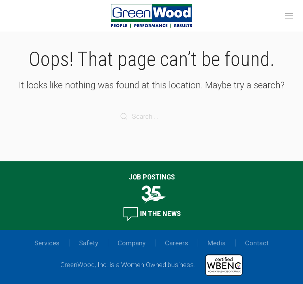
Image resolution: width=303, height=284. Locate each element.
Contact (257, 243)
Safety (88, 243)
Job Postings (152, 176)
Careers (176, 243)
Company (132, 243)
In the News (152, 213)
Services (47, 243)
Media (217, 243)
